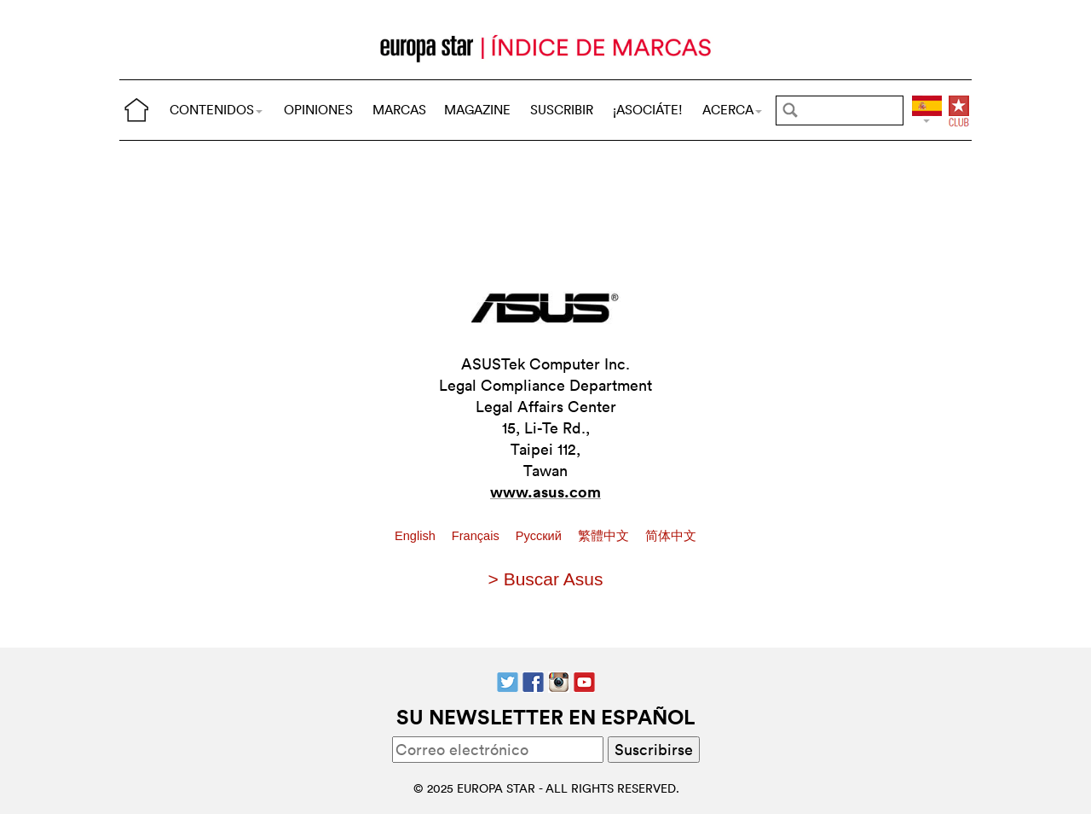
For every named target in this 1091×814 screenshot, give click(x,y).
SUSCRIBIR (561, 110)
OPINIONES (318, 110)
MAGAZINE (477, 110)
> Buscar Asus (545, 579)
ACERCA (732, 110)
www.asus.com (545, 491)
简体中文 (670, 536)
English (417, 536)
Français (477, 536)
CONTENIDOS (216, 110)
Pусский (540, 536)
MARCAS (399, 110)
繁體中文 (605, 536)
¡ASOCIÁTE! (648, 110)
